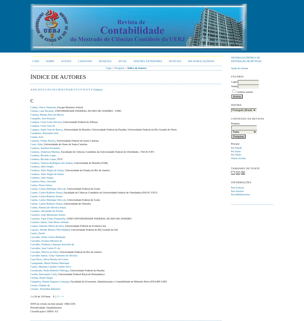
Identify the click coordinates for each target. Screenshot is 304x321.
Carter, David (37, 233)
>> (62, 296)
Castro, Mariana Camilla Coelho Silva (50, 266)
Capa (35, 61)
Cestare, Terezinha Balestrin (45, 288)
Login (234, 81)
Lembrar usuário (245, 92)
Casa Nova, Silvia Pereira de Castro (49, 259)
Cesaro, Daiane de (40, 285)
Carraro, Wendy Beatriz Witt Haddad (50, 229)
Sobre (50, 61)
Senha (234, 86)
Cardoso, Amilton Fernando (45, 148)
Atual (122, 61)
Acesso (66, 61)
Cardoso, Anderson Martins (45, 151)
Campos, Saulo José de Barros (46, 129)
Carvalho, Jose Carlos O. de (45, 248)
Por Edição (236, 148)
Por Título (236, 154)
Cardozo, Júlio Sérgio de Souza (47, 170)
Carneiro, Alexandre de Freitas (46, 211)
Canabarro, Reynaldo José (44, 133)
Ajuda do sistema (239, 68)
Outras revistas (238, 158)
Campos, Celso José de (42, 125)
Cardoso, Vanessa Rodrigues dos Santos (51, 162)
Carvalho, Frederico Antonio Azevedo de (52, 244)
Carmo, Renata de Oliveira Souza (48, 207)
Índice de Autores (137, 68)
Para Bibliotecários (240, 194)
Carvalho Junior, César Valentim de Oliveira (53, 255)
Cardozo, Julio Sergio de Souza (47, 174)
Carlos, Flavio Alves (41, 185)
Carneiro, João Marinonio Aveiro (48, 214)
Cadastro (85, 61)
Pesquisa (105, 61)
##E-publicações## (201, 61)
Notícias (175, 61)
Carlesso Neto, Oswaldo (43, 181)
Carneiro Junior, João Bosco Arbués (49, 222)
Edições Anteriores (148, 61)
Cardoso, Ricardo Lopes (43, 155)
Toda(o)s (98, 89)
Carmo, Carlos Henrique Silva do (48, 188)
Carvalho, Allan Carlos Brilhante (47, 237)
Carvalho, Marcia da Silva (44, 251)
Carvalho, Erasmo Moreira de (46, 240)
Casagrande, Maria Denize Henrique (49, 263)
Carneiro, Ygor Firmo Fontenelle (47, 218)
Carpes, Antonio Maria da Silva (47, 225)
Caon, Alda (36, 144)
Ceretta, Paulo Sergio (41, 277)
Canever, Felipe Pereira (42, 140)
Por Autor (236, 151)
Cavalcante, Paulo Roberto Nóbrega (49, 270)
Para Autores (237, 191)
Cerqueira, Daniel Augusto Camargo (49, 281)
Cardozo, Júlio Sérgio (41, 166)
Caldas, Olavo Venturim (43, 107)
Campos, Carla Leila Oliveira (46, 121)
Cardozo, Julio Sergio (41, 177)
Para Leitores (237, 187)
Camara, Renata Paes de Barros (47, 114)
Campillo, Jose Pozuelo (42, 118)
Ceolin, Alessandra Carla (43, 274)
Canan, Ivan (36, 136)
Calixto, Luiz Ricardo (41, 110)
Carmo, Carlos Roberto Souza (46, 192)
